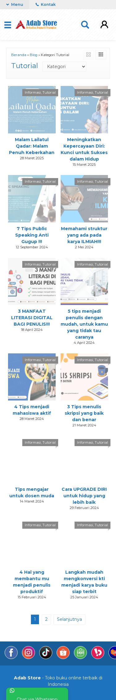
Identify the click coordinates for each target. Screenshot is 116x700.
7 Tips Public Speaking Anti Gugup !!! (32, 235)
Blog (33, 55)
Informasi (33, 92)
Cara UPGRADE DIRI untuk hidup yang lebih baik (84, 495)
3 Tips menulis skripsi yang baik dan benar (84, 413)
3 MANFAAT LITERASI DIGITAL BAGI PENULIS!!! (32, 317)
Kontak (46, 4)
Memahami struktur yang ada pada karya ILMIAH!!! (84, 235)
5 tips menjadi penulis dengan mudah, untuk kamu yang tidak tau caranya (84, 324)
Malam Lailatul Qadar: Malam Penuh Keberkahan (31, 146)
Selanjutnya (69, 619)
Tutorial (49, 92)
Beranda (18, 55)
